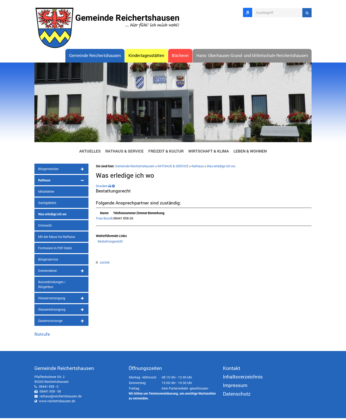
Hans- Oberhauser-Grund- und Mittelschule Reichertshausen (252, 57)
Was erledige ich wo (52, 215)
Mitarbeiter (46, 193)
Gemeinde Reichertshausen (95, 57)
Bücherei (180, 57)
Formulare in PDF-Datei (55, 249)
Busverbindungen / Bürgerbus (52, 286)
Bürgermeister (48, 170)
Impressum (235, 387)
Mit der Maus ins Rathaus (56, 238)
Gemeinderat (47, 272)
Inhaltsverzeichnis (243, 378)
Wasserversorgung (51, 299)
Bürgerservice (48, 261)
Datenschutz (237, 395)
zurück (102, 264)
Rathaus (44, 182)
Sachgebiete (47, 204)
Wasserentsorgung (51, 311)
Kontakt (231, 370)
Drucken (103, 187)
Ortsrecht (45, 227)
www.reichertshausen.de (57, 403)
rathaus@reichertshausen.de (60, 398)
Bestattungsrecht (110, 243)
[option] (173, 105)
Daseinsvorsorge (50, 322)
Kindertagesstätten (146, 57)
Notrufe (42, 336)
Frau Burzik (104, 220)
